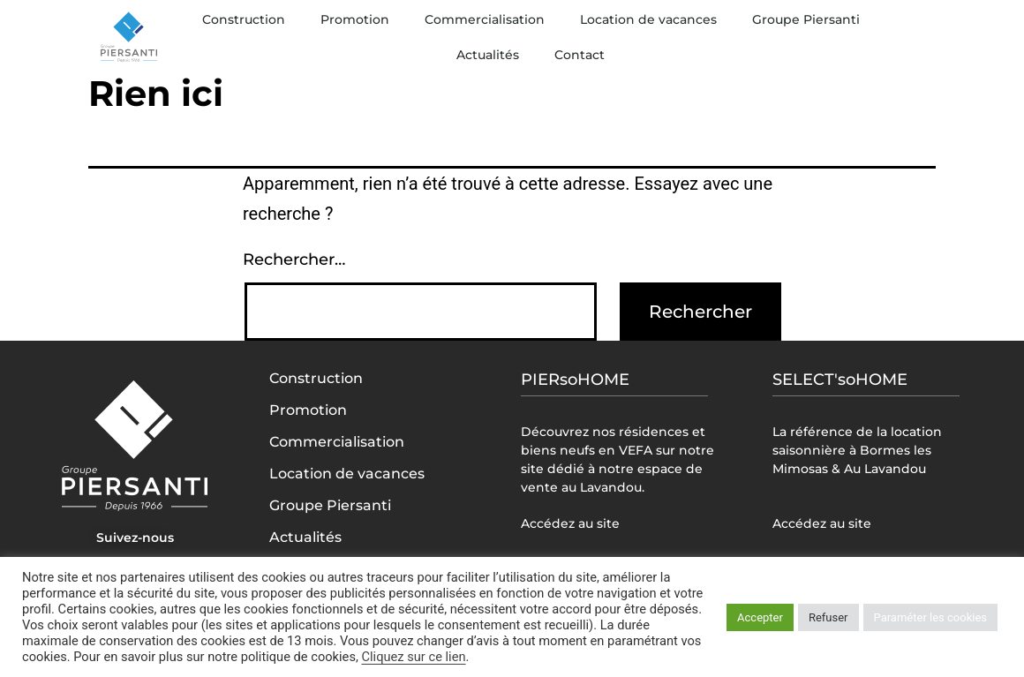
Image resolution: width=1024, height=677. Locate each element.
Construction (243, 19)
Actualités (487, 55)
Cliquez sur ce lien (413, 657)
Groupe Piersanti (806, 19)
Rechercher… (294, 259)
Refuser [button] (828, 617)
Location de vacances (648, 19)
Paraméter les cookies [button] (930, 617)
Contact (579, 55)
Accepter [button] (760, 617)
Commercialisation (485, 19)
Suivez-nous (135, 537)
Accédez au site (570, 523)
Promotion (354, 19)
